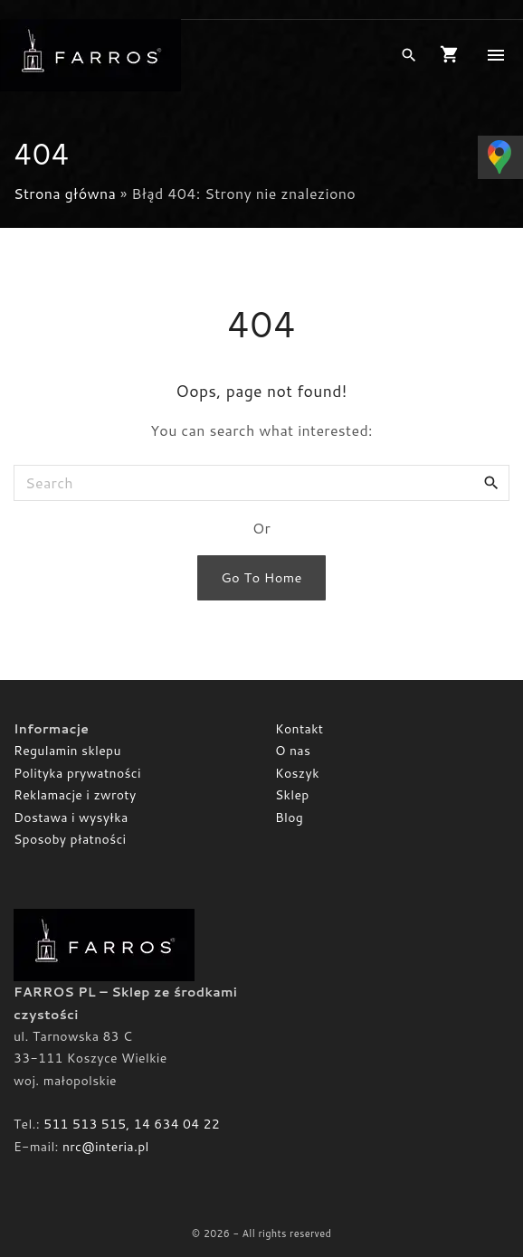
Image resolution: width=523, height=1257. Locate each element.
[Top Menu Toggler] (496, 55)
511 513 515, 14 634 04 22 (131, 1124)
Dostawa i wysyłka (71, 817)
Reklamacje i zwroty (75, 795)
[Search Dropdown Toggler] (408, 56)
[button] (453, 55)
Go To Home (261, 577)
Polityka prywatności (77, 773)
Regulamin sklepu (67, 751)
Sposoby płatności (70, 839)
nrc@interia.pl (105, 1147)
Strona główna (65, 193)
